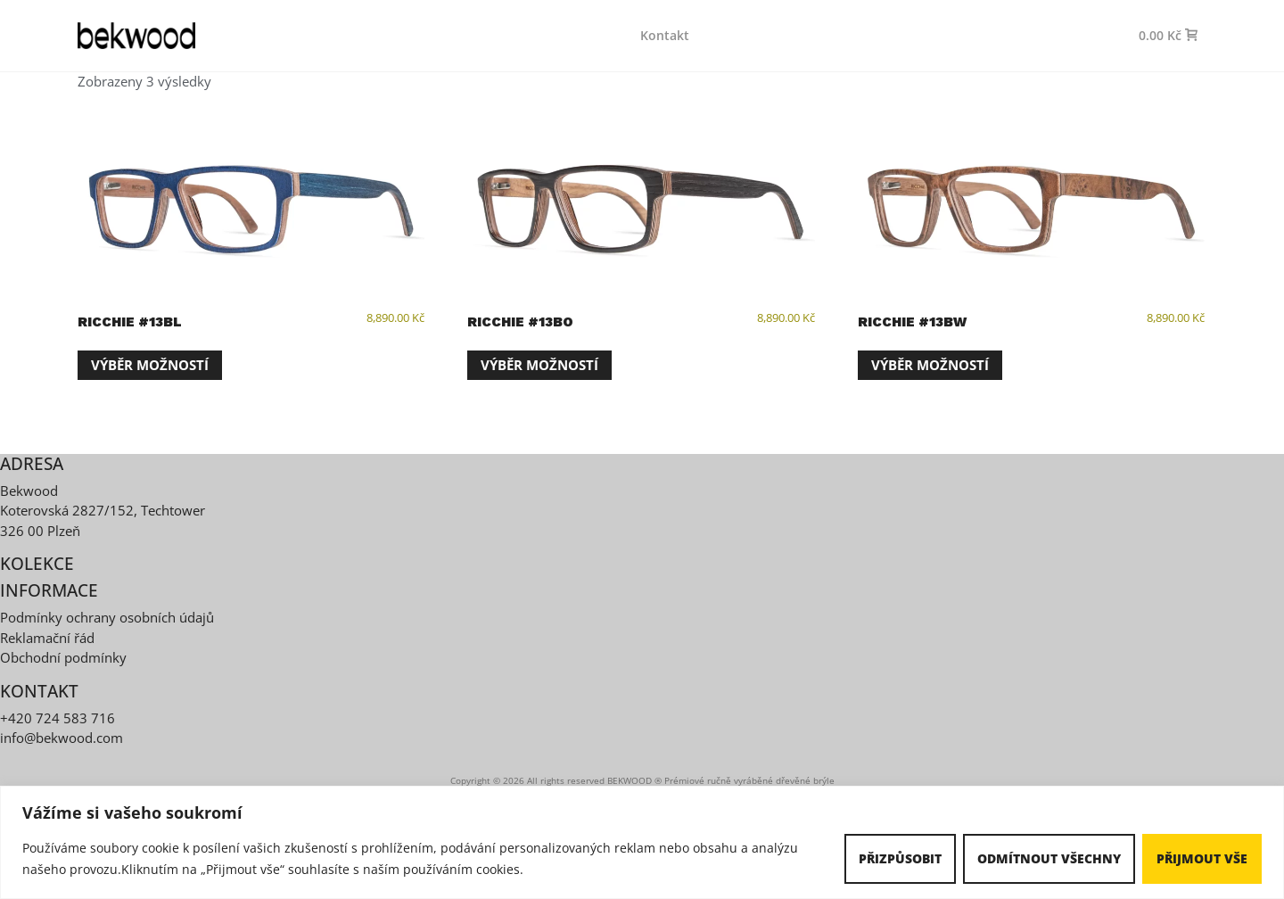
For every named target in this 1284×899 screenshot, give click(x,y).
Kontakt (664, 35)
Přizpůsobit (900, 858)
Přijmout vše (1201, 858)
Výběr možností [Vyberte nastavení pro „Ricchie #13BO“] (539, 365)
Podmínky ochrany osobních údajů (107, 617)
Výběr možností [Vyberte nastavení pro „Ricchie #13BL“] (150, 365)
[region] (642, 842)
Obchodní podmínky (63, 657)
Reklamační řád (47, 638)
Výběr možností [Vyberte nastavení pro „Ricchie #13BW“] (930, 365)
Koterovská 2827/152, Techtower (102, 510)
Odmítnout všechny (1049, 858)
